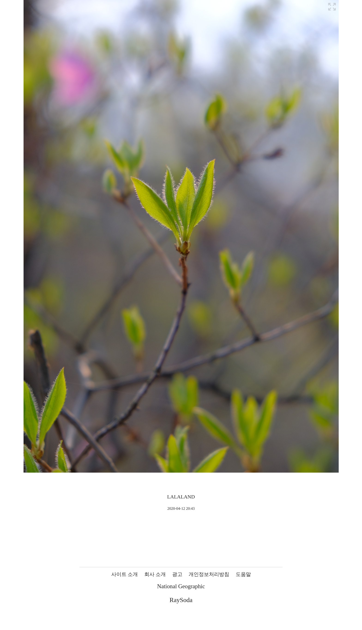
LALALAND (181, 497)
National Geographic (181, 586)
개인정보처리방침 (209, 574)
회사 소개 (155, 574)
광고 (177, 574)
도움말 (243, 574)
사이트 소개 (124, 574)
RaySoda (180, 599)
